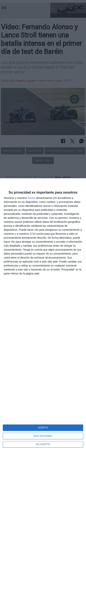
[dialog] (43, 386)
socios (31, 198)
